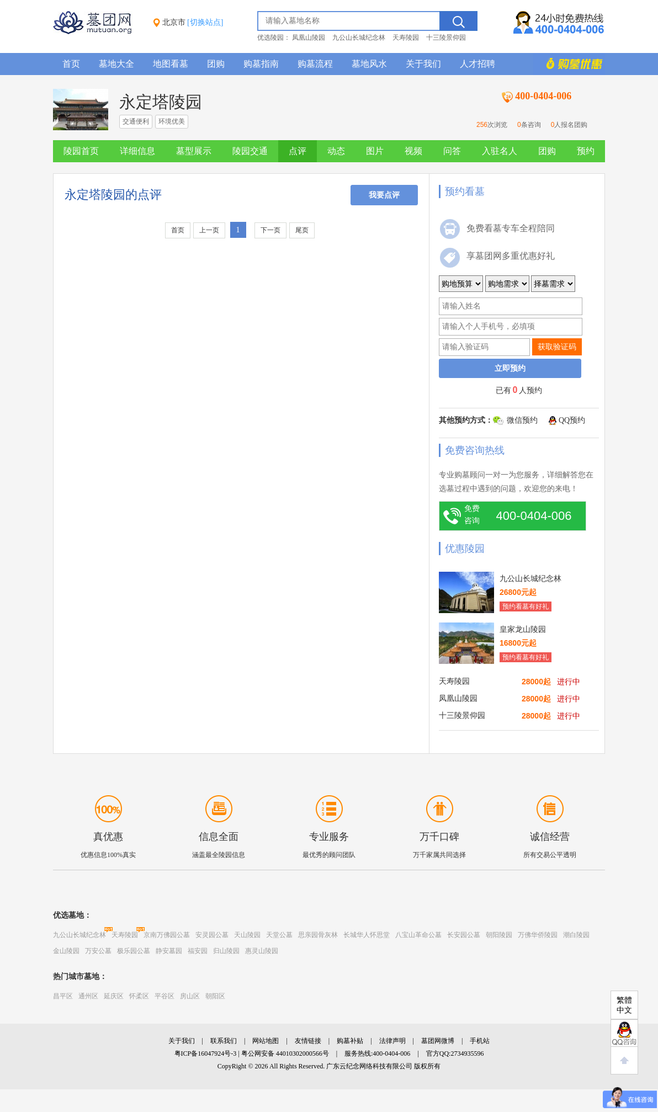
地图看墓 (170, 63)
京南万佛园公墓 (167, 935)
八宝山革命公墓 (418, 935)
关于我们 (423, 63)
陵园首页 (81, 151)
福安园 (198, 951)
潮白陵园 (576, 935)
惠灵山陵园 (261, 951)
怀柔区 (139, 996)
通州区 (88, 996)
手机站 (480, 1041)
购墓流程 (315, 63)
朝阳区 (215, 996)
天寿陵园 (405, 37)
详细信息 (137, 151)
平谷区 (164, 996)
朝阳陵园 (499, 935)
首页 (71, 63)
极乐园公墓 (133, 951)
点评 (297, 151)
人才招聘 (477, 63)
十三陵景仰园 (446, 37)
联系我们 (223, 1041)
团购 (216, 63)
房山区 (190, 996)
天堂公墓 (279, 935)
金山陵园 (66, 951)
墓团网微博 (437, 1041)
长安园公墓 (463, 935)
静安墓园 (169, 951)
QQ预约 (572, 420)
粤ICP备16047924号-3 (205, 1053)
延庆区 (114, 996)
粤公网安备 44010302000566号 (285, 1053)
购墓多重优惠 (569, 64)
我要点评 (384, 195)
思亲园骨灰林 (318, 935)
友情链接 (308, 1041)
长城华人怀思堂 (366, 935)
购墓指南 (261, 63)
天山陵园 (247, 935)
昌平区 (63, 996)
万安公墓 (98, 951)
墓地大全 (116, 63)
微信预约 (522, 420)
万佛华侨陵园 (538, 935)
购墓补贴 (350, 1041)
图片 (375, 151)
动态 (336, 151)
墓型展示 (193, 151)
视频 (413, 151)
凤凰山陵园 (308, 37)
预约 (586, 151)
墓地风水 (369, 63)
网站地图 (265, 1041)
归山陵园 (226, 951)
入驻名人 (499, 151)
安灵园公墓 (212, 935)
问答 (452, 151)
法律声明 (392, 1041)
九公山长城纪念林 (358, 37)
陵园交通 (250, 151)
